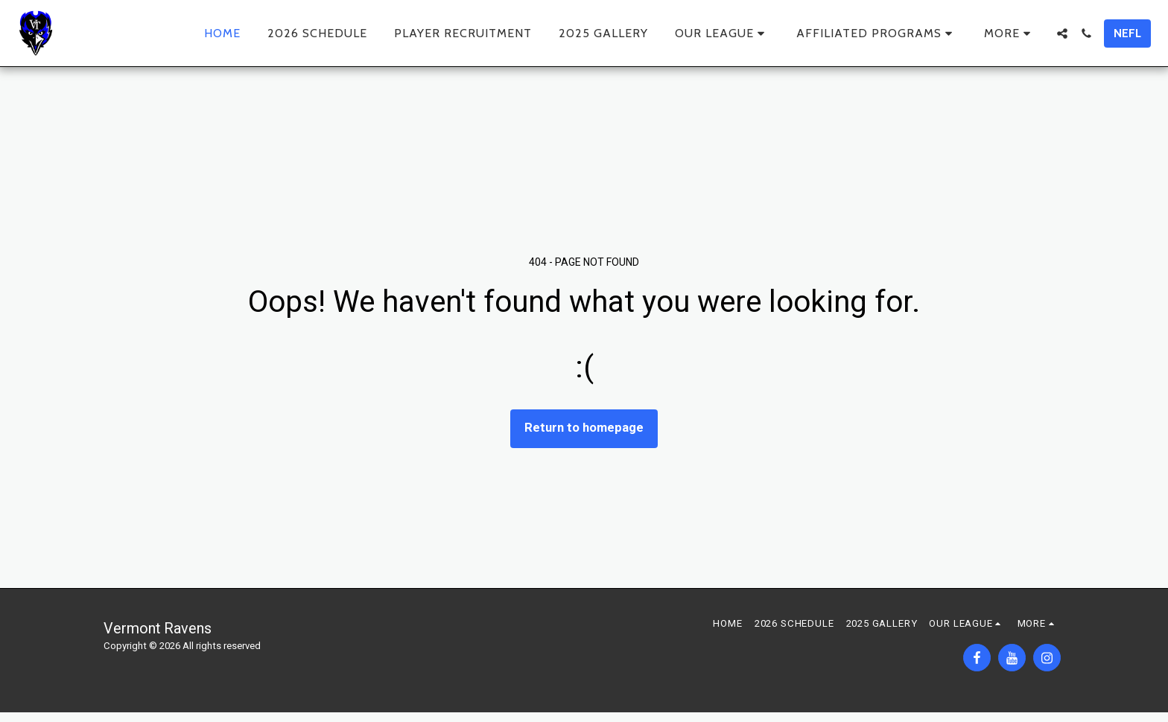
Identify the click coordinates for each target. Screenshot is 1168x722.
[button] (722, 33)
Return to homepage (584, 428)
